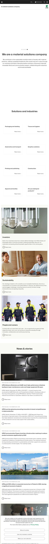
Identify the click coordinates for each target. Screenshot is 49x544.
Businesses (38, 2)
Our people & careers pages (25, 45)
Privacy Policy (35, 524)
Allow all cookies (24, 530)
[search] (44, 2)
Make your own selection (24, 538)
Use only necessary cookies (24, 534)
